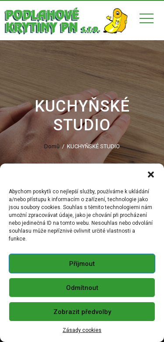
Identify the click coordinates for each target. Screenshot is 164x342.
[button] (151, 174)
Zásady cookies (82, 330)
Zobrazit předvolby (82, 312)
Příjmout (82, 264)
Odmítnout (82, 288)
